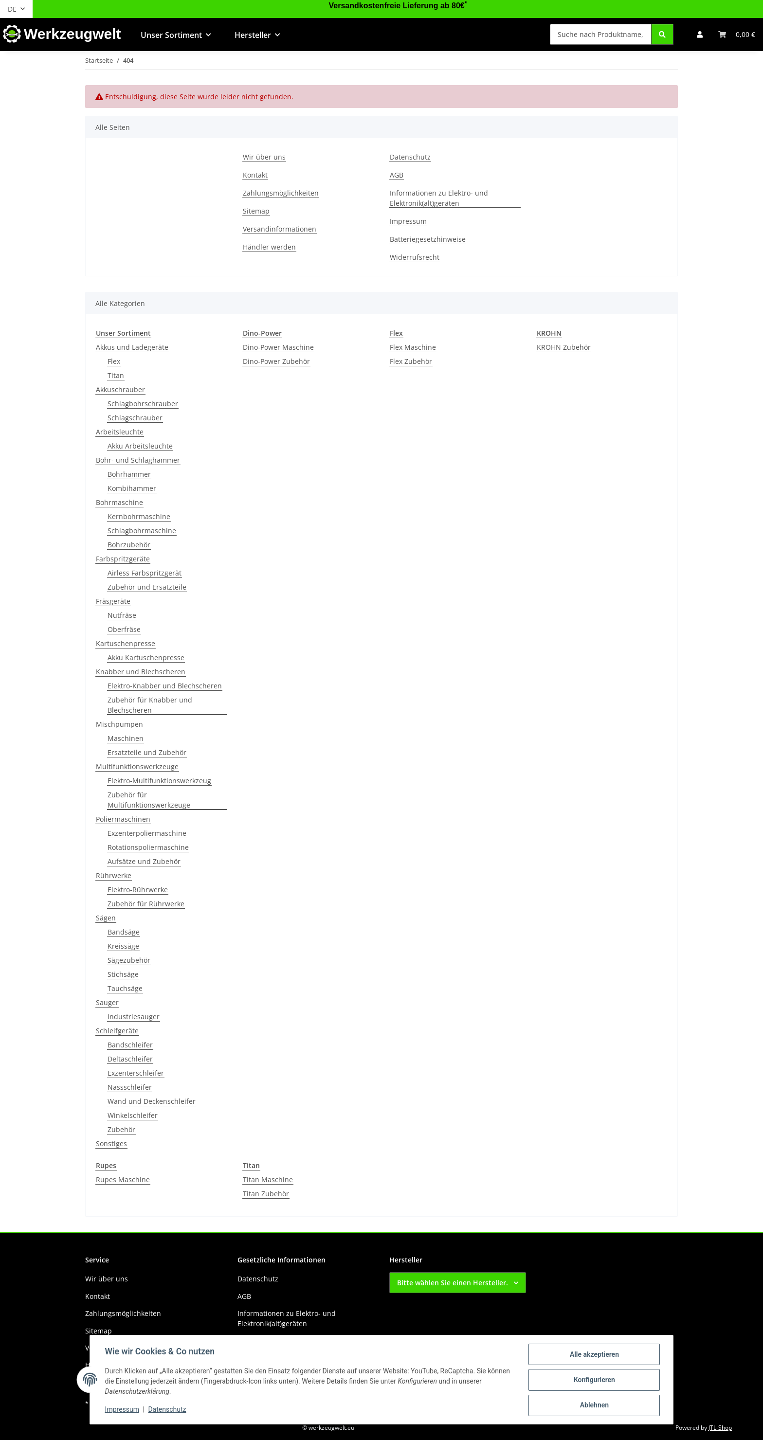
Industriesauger (134, 1016)
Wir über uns (264, 157)
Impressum (123, 1410)
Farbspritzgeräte (123, 558)
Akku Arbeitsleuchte (140, 445)
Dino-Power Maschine (278, 347)
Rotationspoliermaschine (148, 847)
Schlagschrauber (135, 417)
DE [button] (12, 9)
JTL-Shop (720, 1427)
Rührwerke (113, 875)
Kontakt (255, 175)
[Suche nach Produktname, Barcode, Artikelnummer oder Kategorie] (601, 34)
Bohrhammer (129, 474)
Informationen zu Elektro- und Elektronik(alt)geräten (439, 198)
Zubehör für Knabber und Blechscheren (150, 705)
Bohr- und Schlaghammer (138, 460)
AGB (396, 175)
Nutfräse (122, 615)
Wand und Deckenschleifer (152, 1101)
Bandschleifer (130, 1044)
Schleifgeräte (117, 1030)
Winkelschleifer (133, 1115)
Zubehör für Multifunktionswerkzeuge (149, 800)
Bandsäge (124, 931)
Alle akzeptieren (593, 1355)
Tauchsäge (125, 988)
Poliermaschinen (123, 819)
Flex (114, 361)
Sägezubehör (129, 960)
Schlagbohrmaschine (142, 530)
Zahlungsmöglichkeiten (281, 193)
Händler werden (269, 247)
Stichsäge (123, 974)
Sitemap (256, 211)
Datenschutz (168, 1410)
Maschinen (126, 738)
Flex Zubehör (411, 361)
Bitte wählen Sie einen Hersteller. (452, 1282)
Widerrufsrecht (414, 257)
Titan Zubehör (266, 1193)
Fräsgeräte (113, 601)
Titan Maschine (268, 1179)
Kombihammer (132, 488)
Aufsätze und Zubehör (144, 861)
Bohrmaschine (119, 502)
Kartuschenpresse (125, 643)
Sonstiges (111, 1143)
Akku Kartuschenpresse (146, 657)
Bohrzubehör (129, 544)
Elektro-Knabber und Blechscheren (165, 685)
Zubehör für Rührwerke (146, 903)
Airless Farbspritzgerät (145, 572)
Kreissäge (123, 946)
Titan (116, 375)
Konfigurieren (593, 1380)
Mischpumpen (119, 724)
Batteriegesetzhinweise (428, 239)
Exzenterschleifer (136, 1073)
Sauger (107, 1002)
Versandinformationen (279, 229)
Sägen (106, 917)
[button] (699, 34)
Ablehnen (593, 1405)
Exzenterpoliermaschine (147, 833)
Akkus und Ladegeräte (132, 347)
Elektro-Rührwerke (138, 889)
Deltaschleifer (130, 1058)
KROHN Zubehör (564, 347)
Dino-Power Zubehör (276, 361)
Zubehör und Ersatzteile (147, 587)
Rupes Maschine (123, 1179)
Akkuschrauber (120, 389)
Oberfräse (124, 629)
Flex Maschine (413, 347)
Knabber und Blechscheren (140, 671)
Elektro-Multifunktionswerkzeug (159, 780)
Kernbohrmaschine (139, 516)
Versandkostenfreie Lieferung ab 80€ (398, 5)
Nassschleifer (130, 1087)
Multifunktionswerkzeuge (137, 766)
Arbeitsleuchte (120, 431)
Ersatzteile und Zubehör (147, 752)
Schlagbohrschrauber (143, 403)
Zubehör (121, 1129)
